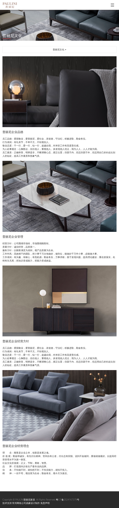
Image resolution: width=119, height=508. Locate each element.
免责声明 (45, 503)
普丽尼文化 (59, 49)
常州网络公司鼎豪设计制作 (26, 503)
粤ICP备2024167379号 (67, 499)
